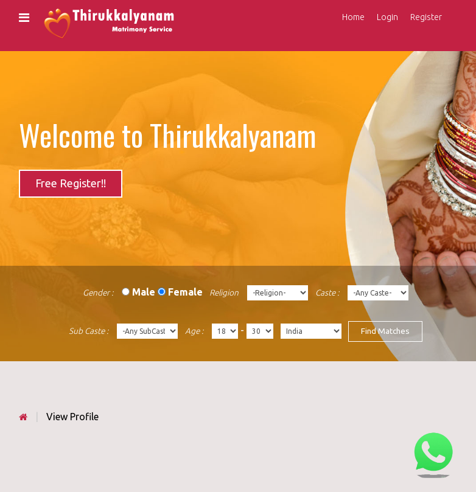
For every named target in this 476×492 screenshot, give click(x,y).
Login (387, 17)
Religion (224, 292)
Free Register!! (70, 183)
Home (353, 17)
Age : (194, 331)
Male (143, 291)
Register (426, 17)
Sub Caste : (88, 331)
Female (185, 291)
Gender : (98, 292)
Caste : (327, 292)
